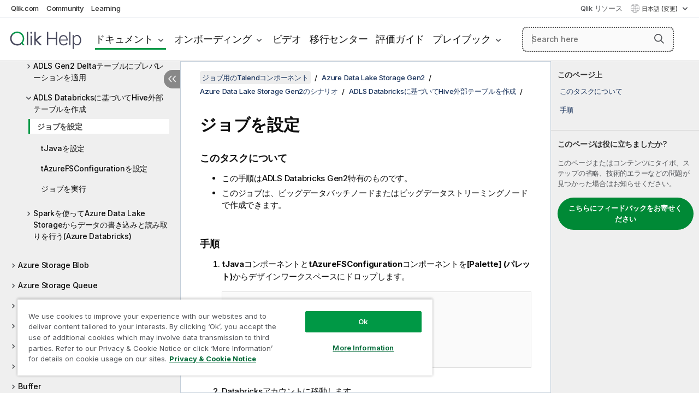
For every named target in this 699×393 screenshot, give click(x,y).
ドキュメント (124, 39)
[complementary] (625, 227)
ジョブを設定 (59, 126)
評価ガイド (400, 39)
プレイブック (462, 39)
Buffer (29, 386)
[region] (220, 333)
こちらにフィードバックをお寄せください (625, 213)
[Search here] (598, 39)
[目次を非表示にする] (172, 79)
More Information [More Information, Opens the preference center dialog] (355, 339)
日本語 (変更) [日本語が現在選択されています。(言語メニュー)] (660, 9)
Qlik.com (25, 8)
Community (65, 8)
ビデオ (287, 39)
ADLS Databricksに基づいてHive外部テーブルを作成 (98, 103)
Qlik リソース (601, 8)
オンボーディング (213, 39)
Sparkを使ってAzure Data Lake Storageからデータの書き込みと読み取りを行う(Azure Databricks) (100, 225)
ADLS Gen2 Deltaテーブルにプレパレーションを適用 (98, 71)
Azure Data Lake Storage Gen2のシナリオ (269, 91)
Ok (355, 313)
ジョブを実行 (63, 188)
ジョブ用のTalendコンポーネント (255, 77)
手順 (567, 109)
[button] (659, 38)
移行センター (339, 39)
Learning (105, 8)
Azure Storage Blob (53, 265)
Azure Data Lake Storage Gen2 (373, 77)
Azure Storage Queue (57, 285)
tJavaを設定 (63, 148)
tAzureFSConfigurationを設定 (94, 168)
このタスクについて (591, 91)
